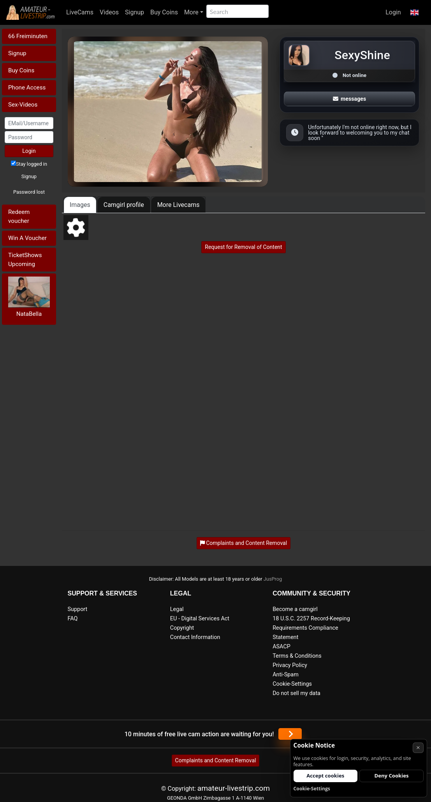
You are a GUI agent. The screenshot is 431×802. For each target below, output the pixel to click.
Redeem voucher (19, 216)
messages (349, 99)
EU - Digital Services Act (199, 618)
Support (78, 609)
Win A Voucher (27, 238)
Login (393, 12)
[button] (414, 12)
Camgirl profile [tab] (124, 204)
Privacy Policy (290, 665)
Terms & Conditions (297, 656)
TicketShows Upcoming (25, 260)
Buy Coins (164, 12)
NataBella (29, 313)
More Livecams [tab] (178, 204)
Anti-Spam (286, 674)
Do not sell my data (296, 693)
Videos (109, 12)
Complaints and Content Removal (215, 760)
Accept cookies (325, 775)
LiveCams (79, 12)
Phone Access (27, 87)
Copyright (182, 628)
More (191, 12)
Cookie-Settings (292, 684)
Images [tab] (80, 204)
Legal (177, 609)
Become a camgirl (295, 609)
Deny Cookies (392, 775)
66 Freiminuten (27, 36)
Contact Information (195, 637)
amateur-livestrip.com (233, 788)
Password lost (29, 192)
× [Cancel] (418, 747)
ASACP (281, 646)
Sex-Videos (22, 104)
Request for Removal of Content (243, 247)
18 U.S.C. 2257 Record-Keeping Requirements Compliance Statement (311, 628)
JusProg (273, 579)
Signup (134, 12)
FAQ (73, 618)
